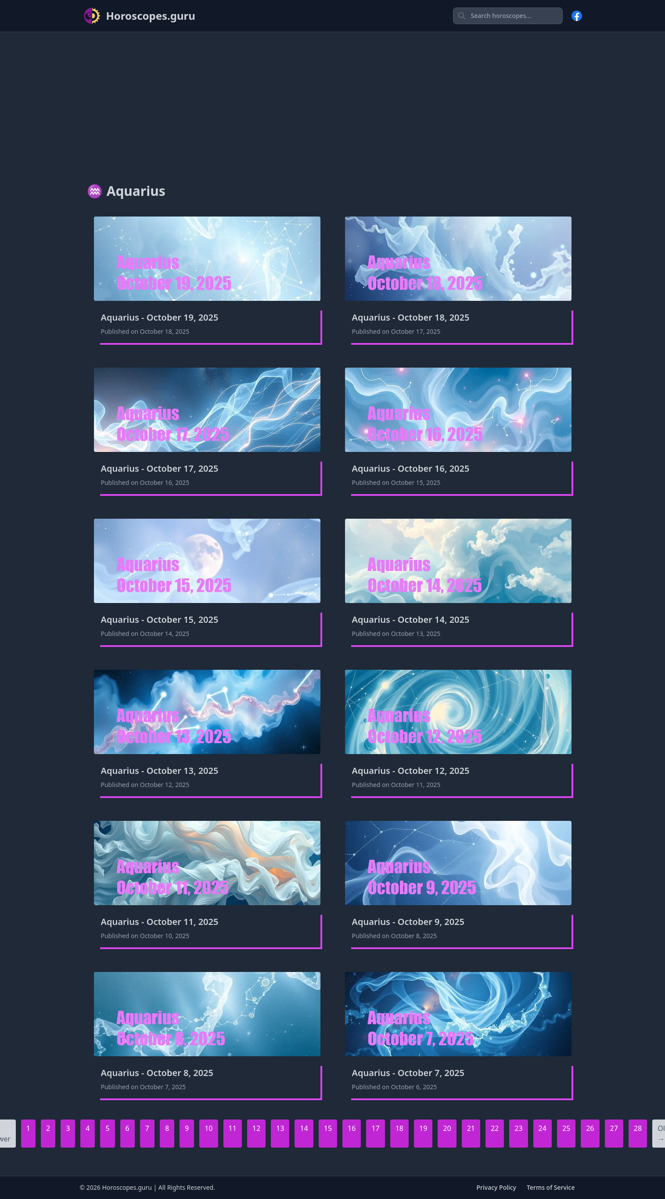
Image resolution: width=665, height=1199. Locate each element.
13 (280, 1128)
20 (447, 1128)
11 (233, 1128)
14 (304, 1128)
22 (495, 1128)
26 (590, 1128)
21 (471, 1128)
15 (328, 1128)
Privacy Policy (496, 1187)
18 (399, 1128)
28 (638, 1128)
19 (423, 1128)
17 (375, 1128)
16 (352, 1128)
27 (614, 1128)
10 (208, 1128)
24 (542, 1128)
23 (518, 1128)
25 (566, 1128)
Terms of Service (551, 1187)
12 (256, 1128)
